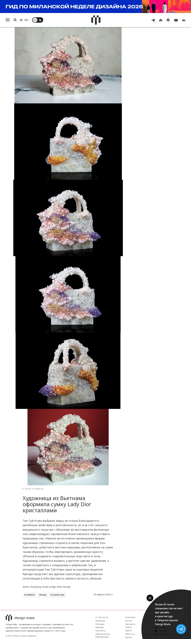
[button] (150, 598)
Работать (130, 634)
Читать (28, 488)
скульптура (58, 594)
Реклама (100, 624)
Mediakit (100, 627)
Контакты (101, 630)
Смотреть (130, 624)
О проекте (102, 617)
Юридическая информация (103, 635)
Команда (100, 620)
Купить (128, 637)
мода (43, 594)
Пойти (128, 627)
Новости (39, 488)
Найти (128, 630)
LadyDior (30, 594)
